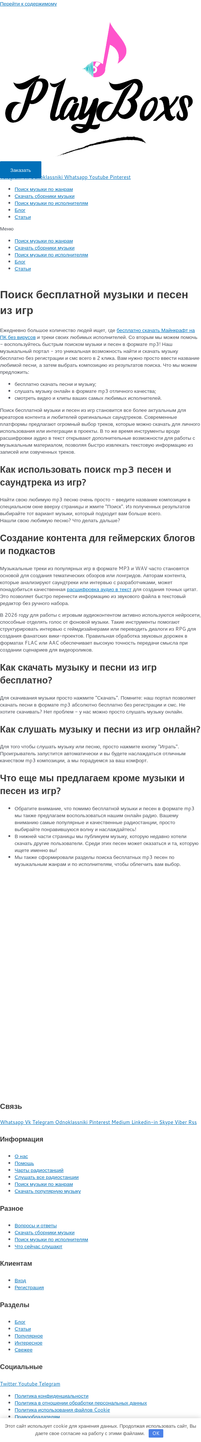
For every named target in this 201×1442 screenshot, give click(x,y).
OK (156, 1433)
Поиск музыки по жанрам (44, 188)
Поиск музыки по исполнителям (51, 202)
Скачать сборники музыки (45, 195)
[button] (20, 169)
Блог (20, 209)
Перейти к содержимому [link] (28, 3)
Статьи (23, 216)
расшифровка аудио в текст (99, 589)
